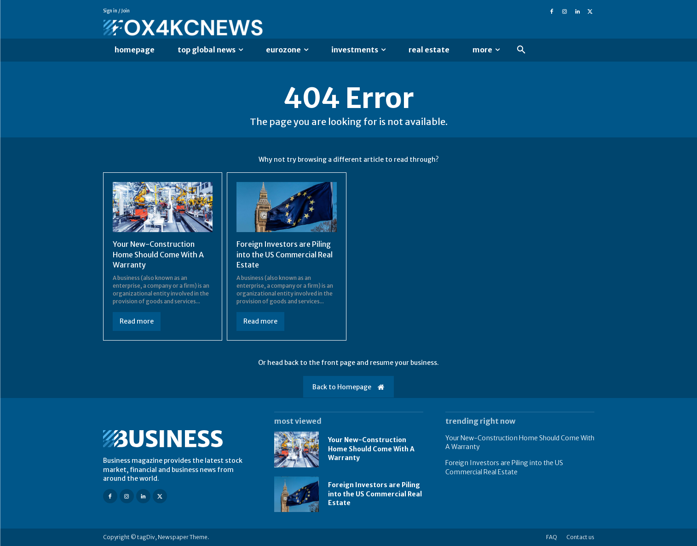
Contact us (580, 537)
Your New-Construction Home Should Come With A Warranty (158, 254)
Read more (137, 321)
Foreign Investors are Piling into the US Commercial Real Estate (284, 254)
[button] (521, 50)
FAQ (551, 537)
